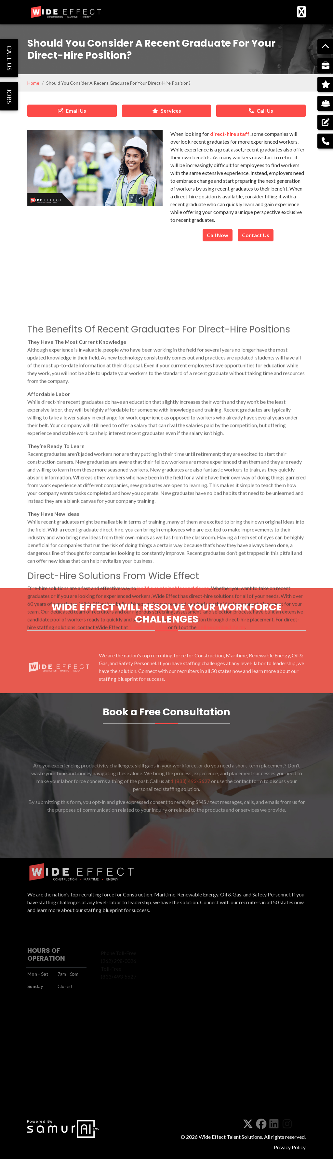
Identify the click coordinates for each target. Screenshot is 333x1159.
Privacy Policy (290, 1147)
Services (166, 110)
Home (33, 83)
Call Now (217, 235)
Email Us (72, 110)
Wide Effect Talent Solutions (230, 1137)
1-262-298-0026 (148, 736)
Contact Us (255, 235)
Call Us (261, 110)
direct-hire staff (229, 134)
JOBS (9, 96)
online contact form (221, 736)
